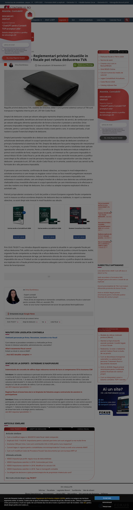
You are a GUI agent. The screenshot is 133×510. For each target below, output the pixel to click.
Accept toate (107, 498)
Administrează (107, 502)
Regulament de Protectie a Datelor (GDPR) (50, 498)
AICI (84, 503)
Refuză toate (107, 506)
